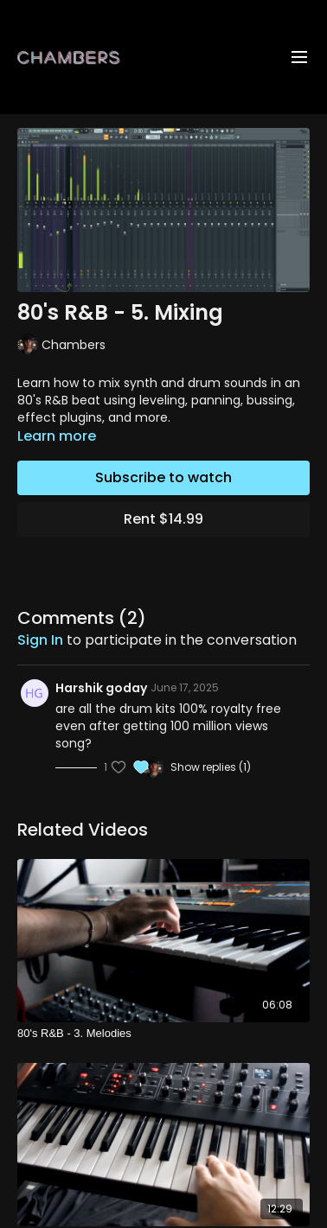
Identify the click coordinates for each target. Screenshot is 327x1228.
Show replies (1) (210, 767)
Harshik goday (101, 688)
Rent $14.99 (163, 519)
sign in (40, 640)
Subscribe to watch (163, 477)
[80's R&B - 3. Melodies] (163, 1033)
